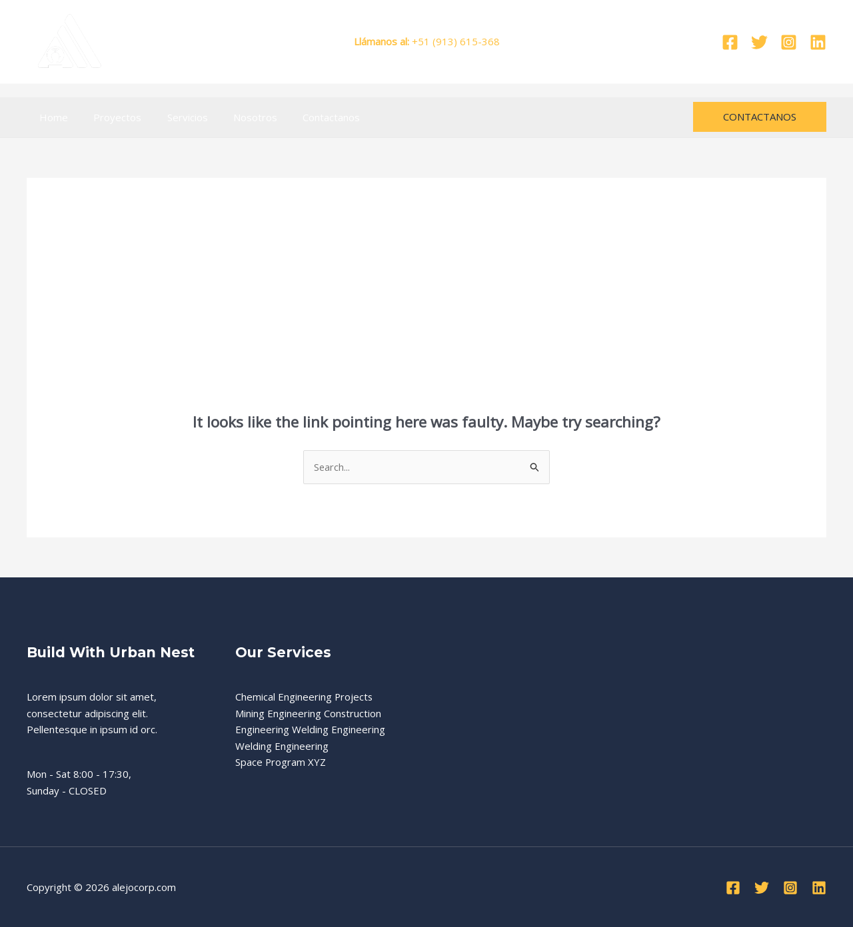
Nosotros (236, 117)
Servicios (173, 117)
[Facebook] (730, 42)
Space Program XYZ (281, 762)
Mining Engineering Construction (308, 713)
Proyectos (109, 117)
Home (51, 117)
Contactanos (306, 117)
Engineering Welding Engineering (310, 730)
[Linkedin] (818, 42)
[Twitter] (759, 42)
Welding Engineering (282, 746)
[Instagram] (788, 42)
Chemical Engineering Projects (304, 696)
